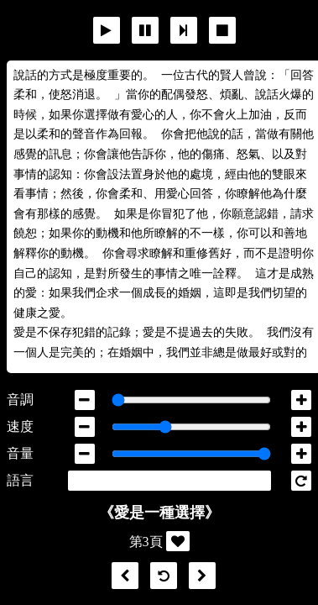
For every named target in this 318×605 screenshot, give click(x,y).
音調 (20, 399)
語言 (20, 480)
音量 (20, 453)
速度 (20, 426)
